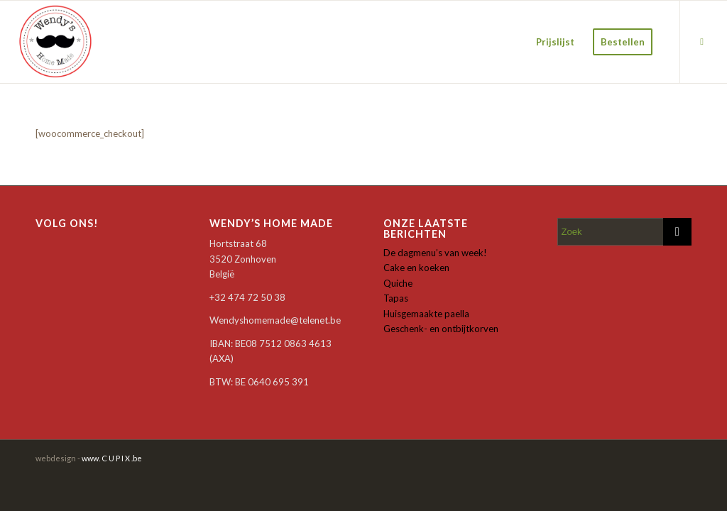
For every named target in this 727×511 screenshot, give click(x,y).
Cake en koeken (416, 267)
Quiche (397, 283)
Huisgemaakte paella (426, 313)
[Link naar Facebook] (702, 41)
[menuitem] (555, 42)
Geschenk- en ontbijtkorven (440, 328)
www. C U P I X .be (112, 458)
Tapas (395, 298)
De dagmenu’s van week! (435, 252)
